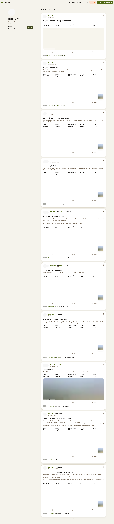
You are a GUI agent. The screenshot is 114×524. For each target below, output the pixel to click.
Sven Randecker (52, 357)
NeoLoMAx (13, 19)
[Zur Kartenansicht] (100, 96)
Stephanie (57, 55)
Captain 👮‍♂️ (58, 105)
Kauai (53, 204)
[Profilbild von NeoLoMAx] (11, 12)
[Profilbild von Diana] (47, 161)
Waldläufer (54, 257)
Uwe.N (49, 204)
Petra (51, 55)
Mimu (49, 257)
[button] (68, 2)
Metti (48, 55)
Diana (60, 161)
